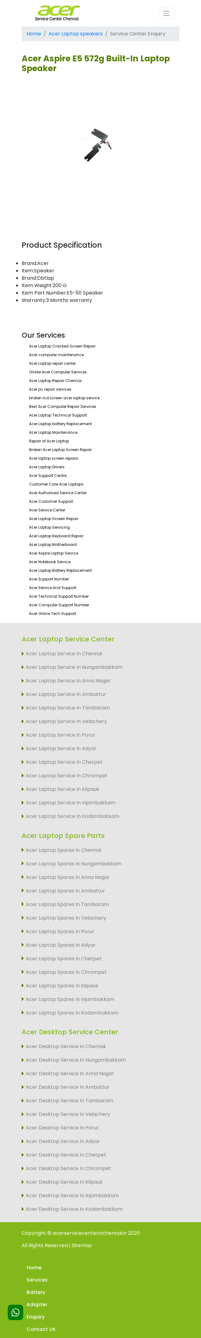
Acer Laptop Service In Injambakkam (70, 803)
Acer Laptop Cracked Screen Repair (62, 346)
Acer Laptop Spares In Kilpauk (62, 986)
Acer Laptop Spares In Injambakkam (70, 999)
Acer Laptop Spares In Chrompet (66, 972)
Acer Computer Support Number (59, 605)
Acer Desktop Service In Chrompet (68, 1168)
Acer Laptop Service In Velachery (66, 721)
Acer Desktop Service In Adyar (63, 1141)
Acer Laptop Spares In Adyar (61, 945)
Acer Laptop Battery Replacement (60, 570)
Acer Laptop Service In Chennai (64, 654)
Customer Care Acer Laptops (56, 484)
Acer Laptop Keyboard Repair (56, 536)
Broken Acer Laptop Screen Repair (60, 449)
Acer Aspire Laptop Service (53, 553)
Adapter (37, 1304)
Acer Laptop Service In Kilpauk (62, 789)
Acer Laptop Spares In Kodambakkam (72, 1013)
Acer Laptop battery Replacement (60, 423)
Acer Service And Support (52, 587)
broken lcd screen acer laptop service (64, 398)
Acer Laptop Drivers (47, 467)
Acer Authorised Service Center (58, 492)
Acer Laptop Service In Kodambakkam (72, 816)
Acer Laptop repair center (52, 363)
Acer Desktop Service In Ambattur (67, 1087)
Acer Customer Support (51, 501)
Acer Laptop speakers (76, 33)
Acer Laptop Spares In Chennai (63, 850)
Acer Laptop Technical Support (58, 415)
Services (37, 1279)
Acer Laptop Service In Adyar (61, 748)
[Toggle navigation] (166, 13)
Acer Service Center (47, 510)
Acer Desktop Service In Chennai (65, 1046)
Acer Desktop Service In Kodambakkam (74, 1209)
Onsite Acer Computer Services (58, 372)
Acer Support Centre (47, 475)
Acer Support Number (49, 579)
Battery (36, 1292)
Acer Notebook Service (50, 561)
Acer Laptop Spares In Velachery (66, 918)
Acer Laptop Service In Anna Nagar (68, 681)
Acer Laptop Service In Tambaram (68, 708)
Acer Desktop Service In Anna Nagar (70, 1073)
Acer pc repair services (50, 389)
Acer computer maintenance (56, 354)
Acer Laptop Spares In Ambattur (65, 891)
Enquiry (36, 1316)
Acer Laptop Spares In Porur (60, 931)
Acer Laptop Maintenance (53, 432)
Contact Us (41, 1329)
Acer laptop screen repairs (53, 458)
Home (34, 33)
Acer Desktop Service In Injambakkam (72, 1195)
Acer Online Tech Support (52, 613)
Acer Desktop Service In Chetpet (66, 1155)
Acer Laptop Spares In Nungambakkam (74, 864)
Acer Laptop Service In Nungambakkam (74, 667)
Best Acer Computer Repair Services (62, 406)
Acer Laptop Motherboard (53, 544)
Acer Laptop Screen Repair (53, 518)
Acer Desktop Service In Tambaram (69, 1101)
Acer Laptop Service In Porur (60, 735)
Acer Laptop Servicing (49, 527)
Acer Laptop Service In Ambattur (66, 694)
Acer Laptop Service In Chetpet (64, 762)
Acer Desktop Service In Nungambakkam (76, 1060)
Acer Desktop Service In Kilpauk (64, 1182)
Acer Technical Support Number (59, 596)
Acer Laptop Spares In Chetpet (64, 959)
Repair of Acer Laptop (49, 441)
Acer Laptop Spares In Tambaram (67, 904)
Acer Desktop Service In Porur (62, 1128)
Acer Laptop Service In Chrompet (67, 776)
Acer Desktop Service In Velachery (68, 1114)
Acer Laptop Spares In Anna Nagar (68, 877)
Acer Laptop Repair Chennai (55, 380)
